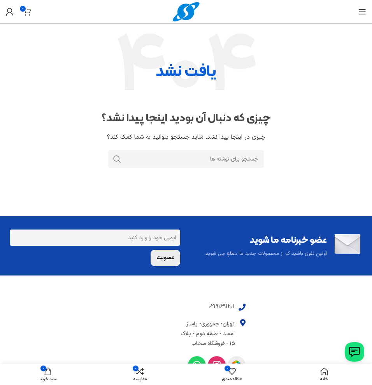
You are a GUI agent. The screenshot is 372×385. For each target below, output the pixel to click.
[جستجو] (186, 159)
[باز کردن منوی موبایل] (362, 11)
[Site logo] (186, 11)
